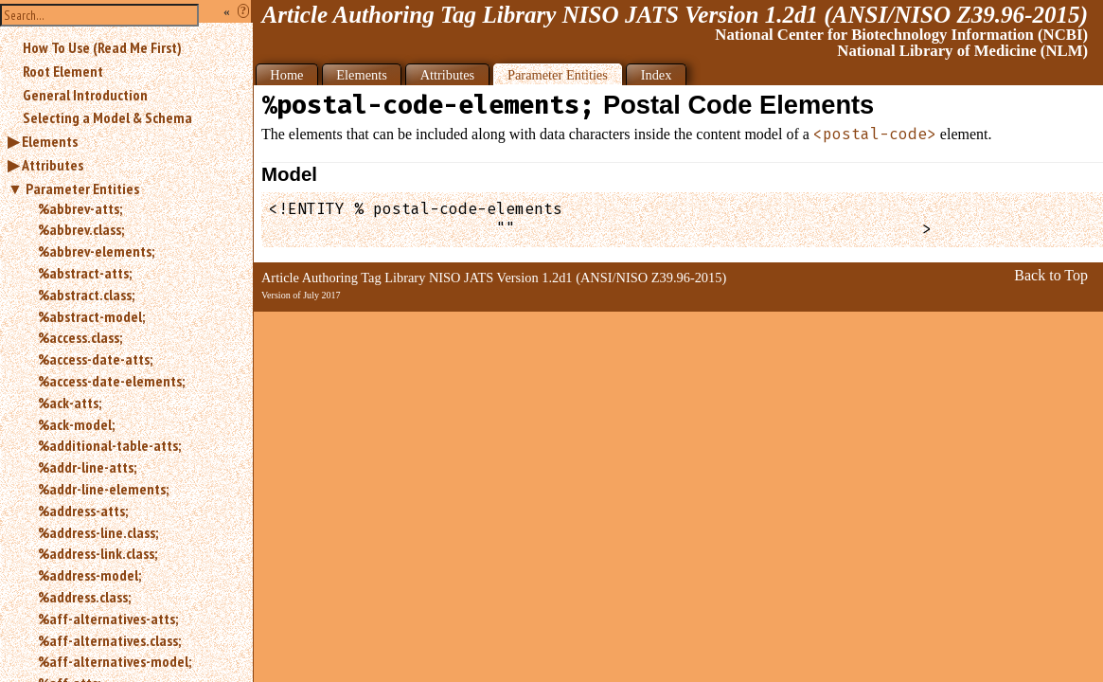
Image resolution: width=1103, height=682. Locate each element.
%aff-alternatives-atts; (108, 618)
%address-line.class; (98, 532)
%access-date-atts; (95, 359)
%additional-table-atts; (109, 445)
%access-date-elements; (111, 380)
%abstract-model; (91, 316)
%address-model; (89, 574)
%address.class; (84, 596)
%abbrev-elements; (96, 251)
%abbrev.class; (81, 229)
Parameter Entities (82, 188)
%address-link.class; (97, 553)
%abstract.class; (86, 294)
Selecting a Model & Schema (107, 117)
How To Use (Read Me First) (102, 47)
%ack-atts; (69, 402)
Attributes (52, 164)
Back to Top (1051, 275)
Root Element (63, 71)
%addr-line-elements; (103, 488)
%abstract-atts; (85, 272)
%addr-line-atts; (87, 467)
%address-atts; (83, 510)
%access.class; (80, 337)
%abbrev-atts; (80, 208)
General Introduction (85, 94)
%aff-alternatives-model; (114, 661)
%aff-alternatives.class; (109, 640)
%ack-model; (76, 424)
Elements (50, 141)
